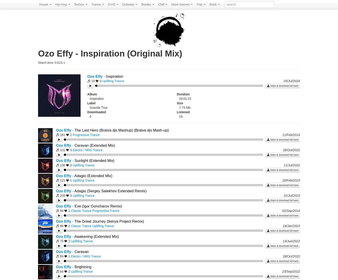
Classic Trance (81, 211)
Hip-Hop (62, 4)
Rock (215, 4)
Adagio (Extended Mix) (93, 176)
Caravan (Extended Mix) (95, 145)
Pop (201, 4)
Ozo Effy (95, 76)
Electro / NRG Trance (88, 150)
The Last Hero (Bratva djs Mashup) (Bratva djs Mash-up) (122, 130)
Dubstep (129, 4)
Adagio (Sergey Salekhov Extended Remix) (110, 191)
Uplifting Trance (113, 81)
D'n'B (113, 4)
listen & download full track (282, 85)
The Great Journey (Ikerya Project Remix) (109, 221)
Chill (162, 4)
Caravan (82, 252)
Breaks (147, 4)
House (45, 4)
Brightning (83, 267)
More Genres (182, 4)
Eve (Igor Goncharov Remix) (98, 206)
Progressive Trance (86, 135)
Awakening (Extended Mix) (96, 236)
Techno (80, 4)
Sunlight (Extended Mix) (94, 161)
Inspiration (114, 76)
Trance (97, 4)
